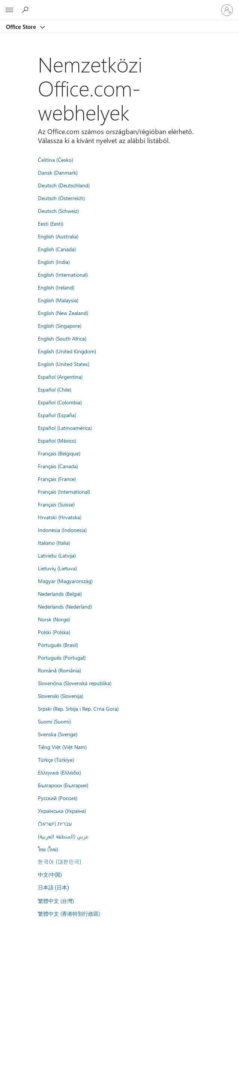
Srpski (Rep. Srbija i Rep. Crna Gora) (78, 708)
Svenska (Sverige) (57, 734)
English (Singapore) (59, 325)
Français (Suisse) (56, 504)
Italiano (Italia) (54, 542)
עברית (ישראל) (55, 823)
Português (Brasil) (58, 644)
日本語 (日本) (53, 888)
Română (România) (59, 670)
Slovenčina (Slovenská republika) (74, 683)
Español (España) (57, 415)
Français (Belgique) (59, 453)
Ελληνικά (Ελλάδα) (59, 772)
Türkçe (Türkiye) (56, 759)
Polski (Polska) (54, 632)
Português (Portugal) (62, 657)
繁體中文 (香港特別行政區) (69, 913)
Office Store (22, 26)
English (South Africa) (62, 338)
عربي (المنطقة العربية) (63, 836)
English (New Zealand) (63, 312)
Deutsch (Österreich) (61, 198)
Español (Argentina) (60, 376)
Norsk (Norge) (54, 619)
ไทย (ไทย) (48, 849)
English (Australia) (58, 236)
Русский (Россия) (57, 798)
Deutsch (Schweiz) (58, 210)
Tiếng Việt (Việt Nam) (62, 746)
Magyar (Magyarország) (65, 581)
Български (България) (63, 785)
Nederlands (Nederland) (65, 606)
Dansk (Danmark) (58, 172)
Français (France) (57, 478)
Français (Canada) (58, 466)
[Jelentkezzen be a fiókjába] (227, 10)
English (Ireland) (56, 287)
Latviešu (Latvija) (57, 555)
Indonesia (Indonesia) (62, 529)
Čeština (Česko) (55, 159)
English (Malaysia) (58, 300)
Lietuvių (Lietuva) (57, 568)
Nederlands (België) (60, 593)
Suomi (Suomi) (54, 721)
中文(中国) (50, 874)
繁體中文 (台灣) (56, 900)
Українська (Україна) (62, 810)
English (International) (63, 274)
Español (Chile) (54, 389)
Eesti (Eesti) (50, 223)
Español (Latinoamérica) (65, 427)
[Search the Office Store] (26, 10)
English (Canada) (57, 249)
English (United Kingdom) (67, 351)
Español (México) (57, 440)
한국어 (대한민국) (59, 861)
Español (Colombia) (60, 402)
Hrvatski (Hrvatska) (59, 517)
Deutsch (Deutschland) (64, 185)
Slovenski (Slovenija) (60, 695)
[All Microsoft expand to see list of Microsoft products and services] (9, 10)
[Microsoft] (119, 5)
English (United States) (63, 364)
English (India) (54, 261)
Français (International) (64, 491)
